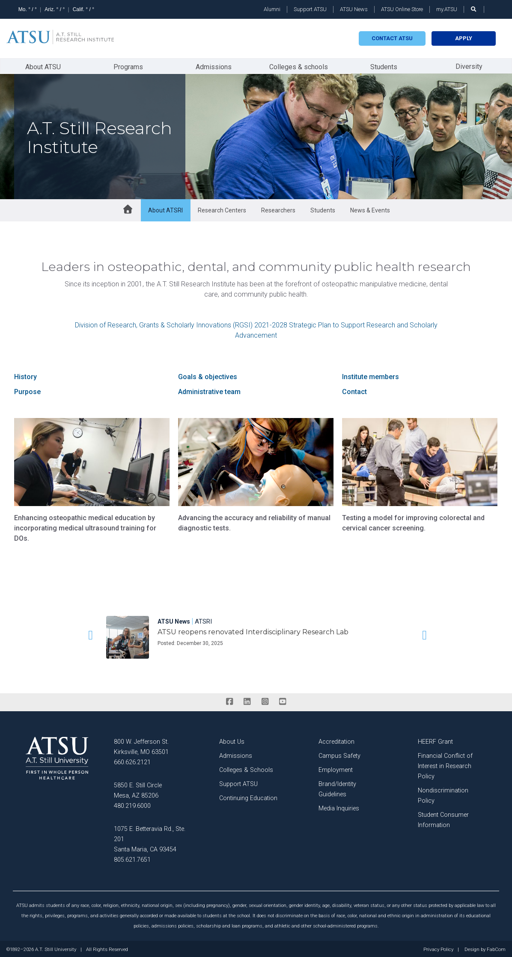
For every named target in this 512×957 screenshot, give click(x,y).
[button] (89, 633)
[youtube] (282, 700)
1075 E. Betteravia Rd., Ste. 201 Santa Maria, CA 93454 (149, 838)
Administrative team (209, 390)
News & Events (370, 209)
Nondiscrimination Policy (443, 794)
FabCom (496, 948)
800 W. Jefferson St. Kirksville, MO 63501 (141, 745)
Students (383, 66)
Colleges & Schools (246, 768)
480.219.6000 (132, 804)
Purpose (27, 390)
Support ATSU (310, 9)
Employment (336, 768)
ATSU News (354, 9)
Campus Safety (339, 754)
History (25, 375)
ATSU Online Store (402, 9)
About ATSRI (165, 209)
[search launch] (473, 9)
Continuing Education (248, 797)
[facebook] (229, 700)
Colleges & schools (298, 66)
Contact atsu (392, 38)
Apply (463, 38)
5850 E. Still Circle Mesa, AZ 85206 (138, 789)
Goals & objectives (207, 375)
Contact (354, 390)
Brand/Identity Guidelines (337, 788)
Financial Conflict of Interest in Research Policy (445, 765)
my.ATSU (446, 9)
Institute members (370, 375)
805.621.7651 (132, 858)
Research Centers (222, 209)
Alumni (272, 9)
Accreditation (336, 740)
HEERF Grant (435, 740)
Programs (128, 66)
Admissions (214, 66)
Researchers (278, 209)
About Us (231, 740)
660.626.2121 (132, 761)
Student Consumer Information (443, 818)
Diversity (468, 65)
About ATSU (43, 66)
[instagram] (265, 700)
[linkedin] (247, 700)
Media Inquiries (339, 807)
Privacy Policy (438, 948)
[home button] (127, 209)
